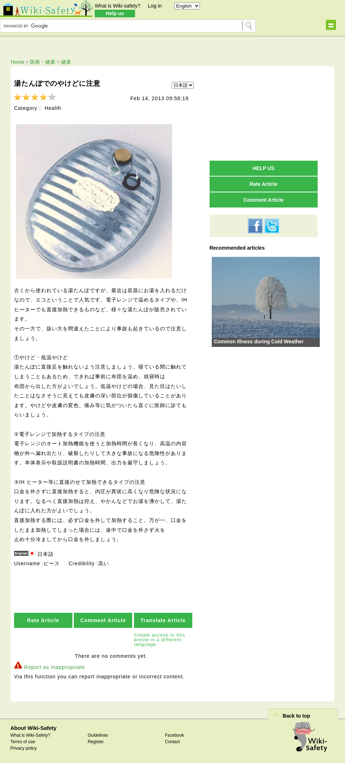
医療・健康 (42, 62)
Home (17, 62)
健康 (66, 62)
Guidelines (98, 733)
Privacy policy (23, 746)
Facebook (174, 733)
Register (96, 740)
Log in (155, 6)
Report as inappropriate (54, 666)
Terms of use (22, 740)
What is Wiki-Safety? (30, 733)
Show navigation (331, 25)
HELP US (263, 168)
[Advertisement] (264, 113)
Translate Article (162, 619)
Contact (172, 740)
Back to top (296, 714)
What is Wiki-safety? (117, 6)
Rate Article (43, 619)
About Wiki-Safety (33, 726)
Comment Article (103, 619)
